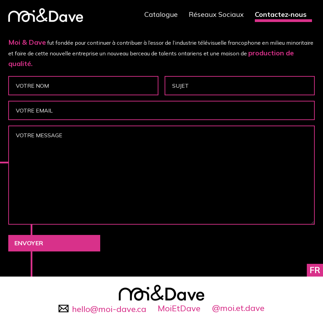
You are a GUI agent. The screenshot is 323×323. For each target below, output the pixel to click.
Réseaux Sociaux (216, 14)
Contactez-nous (280, 14)
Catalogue (161, 14)
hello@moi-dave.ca (102, 309)
